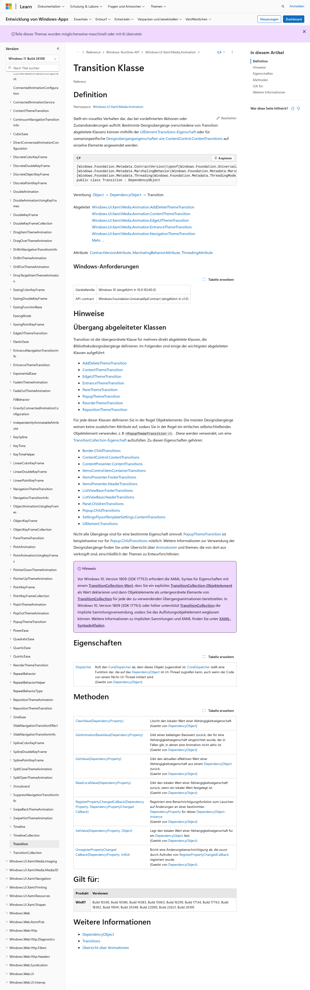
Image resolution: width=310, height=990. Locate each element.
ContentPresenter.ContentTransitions (112, 463)
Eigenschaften (263, 73)
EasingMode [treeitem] (22, 302)
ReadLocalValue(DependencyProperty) (103, 782)
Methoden (260, 80)
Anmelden (297, 6)
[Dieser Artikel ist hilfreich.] (293, 108)
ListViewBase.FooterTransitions (107, 490)
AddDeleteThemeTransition (104, 362)
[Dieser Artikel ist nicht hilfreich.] (298, 108)
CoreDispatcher (119, 667)
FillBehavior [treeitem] (21, 386)
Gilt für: (258, 86)
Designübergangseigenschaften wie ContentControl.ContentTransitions (164, 138)
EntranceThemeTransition (103, 382)
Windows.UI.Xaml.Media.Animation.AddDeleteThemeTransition (143, 206)
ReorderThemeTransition (102, 402)
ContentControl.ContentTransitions (110, 457)
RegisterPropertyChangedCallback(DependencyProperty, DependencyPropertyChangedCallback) (110, 806)
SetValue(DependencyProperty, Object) (104, 830)
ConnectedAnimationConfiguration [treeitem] (35, 77)
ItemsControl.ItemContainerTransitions (114, 470)
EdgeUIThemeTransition (101, 376)
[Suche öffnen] (283, 6)
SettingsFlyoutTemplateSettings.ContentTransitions (123, 516)
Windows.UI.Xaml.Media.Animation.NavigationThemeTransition (143, 233)
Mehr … (98, 240)
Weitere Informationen (269, 92)
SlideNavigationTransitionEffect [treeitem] (35, 712)
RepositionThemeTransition (104, 409)
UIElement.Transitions (100, 523)
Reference (93, 52)
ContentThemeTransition (102, 369)
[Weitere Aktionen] (232, 52)
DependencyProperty (165, 811)
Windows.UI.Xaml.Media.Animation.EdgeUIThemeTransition (140, 220)
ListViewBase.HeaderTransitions (108, 496)
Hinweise (259, 67)
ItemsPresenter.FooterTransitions (109, 476)
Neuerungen (269, 19)
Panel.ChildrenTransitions (103, 503)
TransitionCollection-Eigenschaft (100, 439)
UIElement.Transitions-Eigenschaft (168, 131)
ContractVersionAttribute (110, 252)
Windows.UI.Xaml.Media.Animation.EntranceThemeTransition (142, 226)
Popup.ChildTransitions (101, 510)
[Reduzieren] (58, 48)
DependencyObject (125, 194)
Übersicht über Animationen (105, 947)
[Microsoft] (9, 6)
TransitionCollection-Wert (111, 585)
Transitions (91, 940)
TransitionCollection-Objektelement (201, 585)
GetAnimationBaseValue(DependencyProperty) (109, 734)
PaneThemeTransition (100, 389)
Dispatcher (83, 667)
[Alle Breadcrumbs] (77, 52)
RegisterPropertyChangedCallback (204, 854)
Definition (260, 61)
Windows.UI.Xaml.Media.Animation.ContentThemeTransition (141, 213)
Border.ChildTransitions (101, 450)
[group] (155, 174)
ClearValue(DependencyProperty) (99, 720)
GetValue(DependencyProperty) (98, 758)
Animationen (166, 547)
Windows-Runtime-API (122, 52)
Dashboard (294, 19)
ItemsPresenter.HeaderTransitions (109, 483)
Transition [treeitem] (20, 831)
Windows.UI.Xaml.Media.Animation (170, 52)
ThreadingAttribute (197, 252)
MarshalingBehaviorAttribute (156, 252)
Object (98, 194)
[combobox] (32, 58)
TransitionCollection (95, 598)
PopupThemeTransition (101, 396)
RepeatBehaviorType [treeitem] (27, 678)
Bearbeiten (226, 118)
